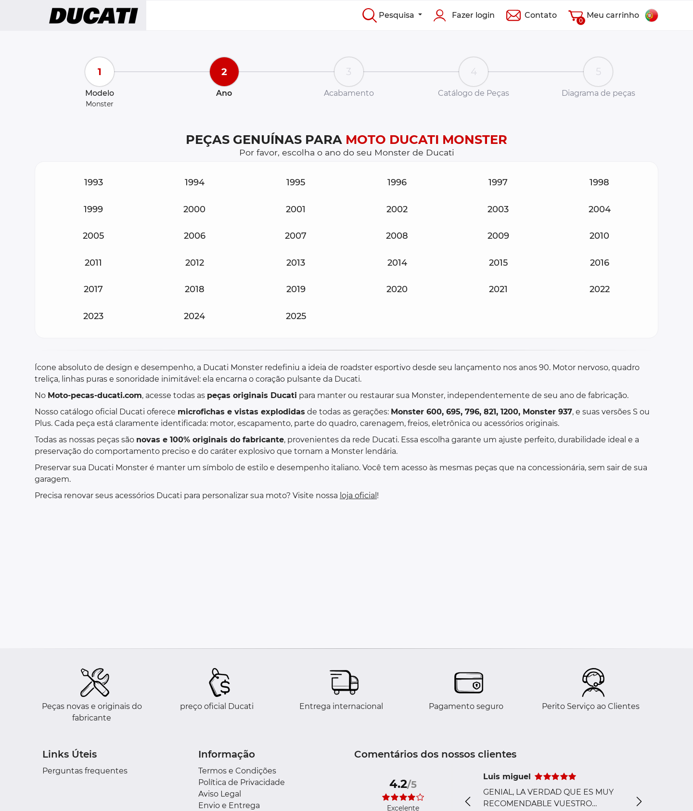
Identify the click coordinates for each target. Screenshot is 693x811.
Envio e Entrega (229, 805)
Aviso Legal (219, 793)
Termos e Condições (237, 770)
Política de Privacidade (241, 782)
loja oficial (358, 495)
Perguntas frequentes (85, 770)
